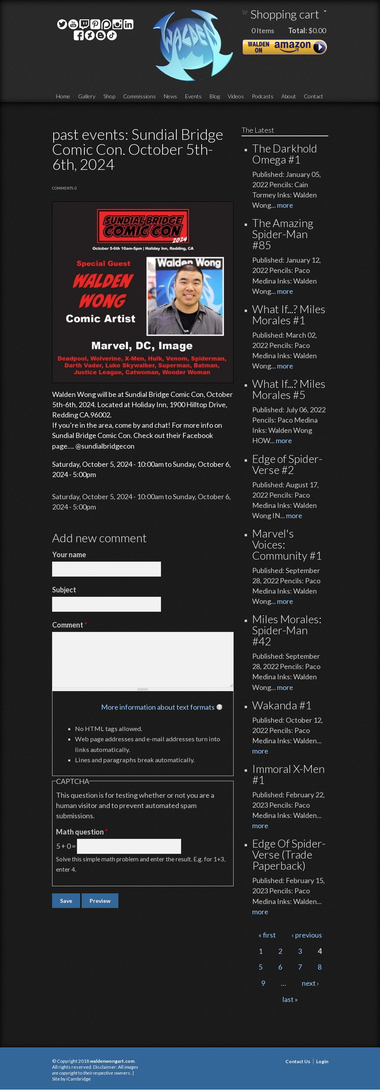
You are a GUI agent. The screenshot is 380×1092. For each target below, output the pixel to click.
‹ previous (307, 934)
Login (322, 1061)
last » (290, 999)
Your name (69, 554)
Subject (64, 589)
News (170, 96)
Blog (215, 96)
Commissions (139, 96)
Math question (82, 831)
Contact (313, 96)
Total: (297, 30)
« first (267, 934)
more (285, 205)
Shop (109, 96)
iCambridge (78, 1079)
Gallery (86, 96)
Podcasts (262, 96)
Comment (69, 624)
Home (63, 96)
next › (310, 983)
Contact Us (297, 1061)
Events (193, 96)
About (288, 96)
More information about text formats (158, 707)
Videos (236, 96)
